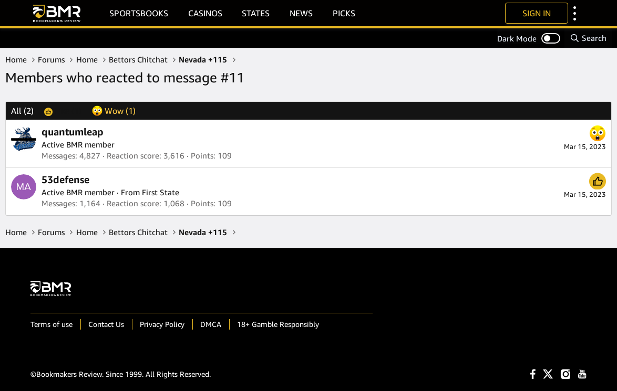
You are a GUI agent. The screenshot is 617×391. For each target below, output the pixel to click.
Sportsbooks (138, 13)
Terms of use (51, 324)
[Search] (588, 38)
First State (160, 192)
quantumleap (73, 132)
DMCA (210, 324)
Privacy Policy (162, 324)
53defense (65, 179)
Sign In (536, 13)
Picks (344, 13)
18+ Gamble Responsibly (278, 324)
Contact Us (106, 324)
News (301, 13)
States (256, 13)
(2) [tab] (22, 110)
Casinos (205, 13)
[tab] (63, 111)
